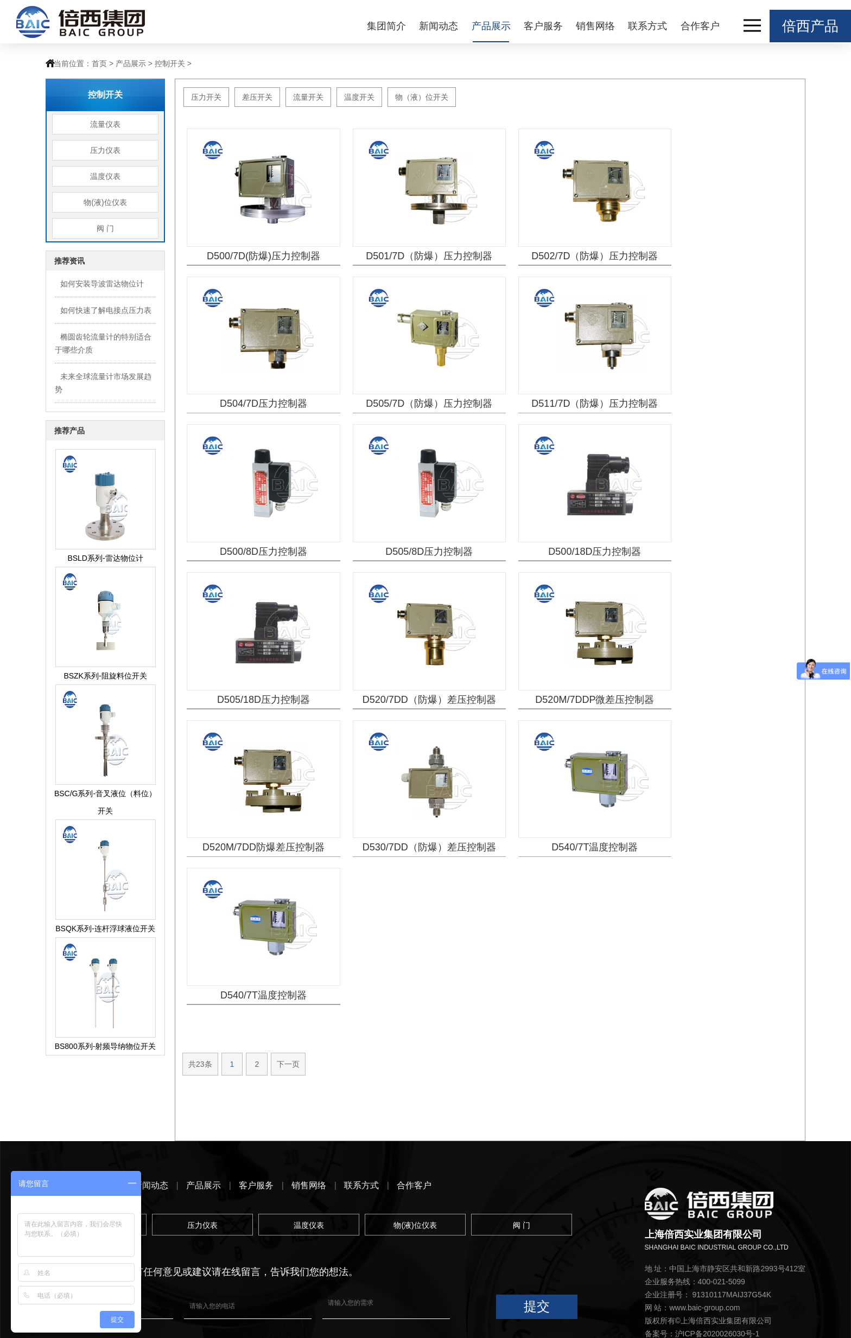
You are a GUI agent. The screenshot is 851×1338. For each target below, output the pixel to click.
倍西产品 (810, 26)
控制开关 (170, 63)
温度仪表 (105, 176)
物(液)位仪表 (105, 202)
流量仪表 (105, 124)
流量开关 (308, 97)
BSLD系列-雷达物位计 (105, 558)
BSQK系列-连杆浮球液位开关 (105, 928)
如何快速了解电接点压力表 (105, 310)
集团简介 (386, 26)
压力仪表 (105, 150)
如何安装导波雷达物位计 (102, 283)
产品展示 (491, 26)
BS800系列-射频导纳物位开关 (105, 1046)
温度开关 (359, 97)
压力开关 (206, 97)
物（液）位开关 (421, 97)
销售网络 (595, 26)
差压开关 (257, 97)
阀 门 (105, 228)
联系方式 (647, 26)
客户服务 (543, 26)
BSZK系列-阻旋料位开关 (105, 675)
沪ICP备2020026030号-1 (717, 1256)
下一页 (288, 735)
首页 (99, 63)
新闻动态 (438, 26)
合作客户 (700, 26)
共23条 (200, 735)
